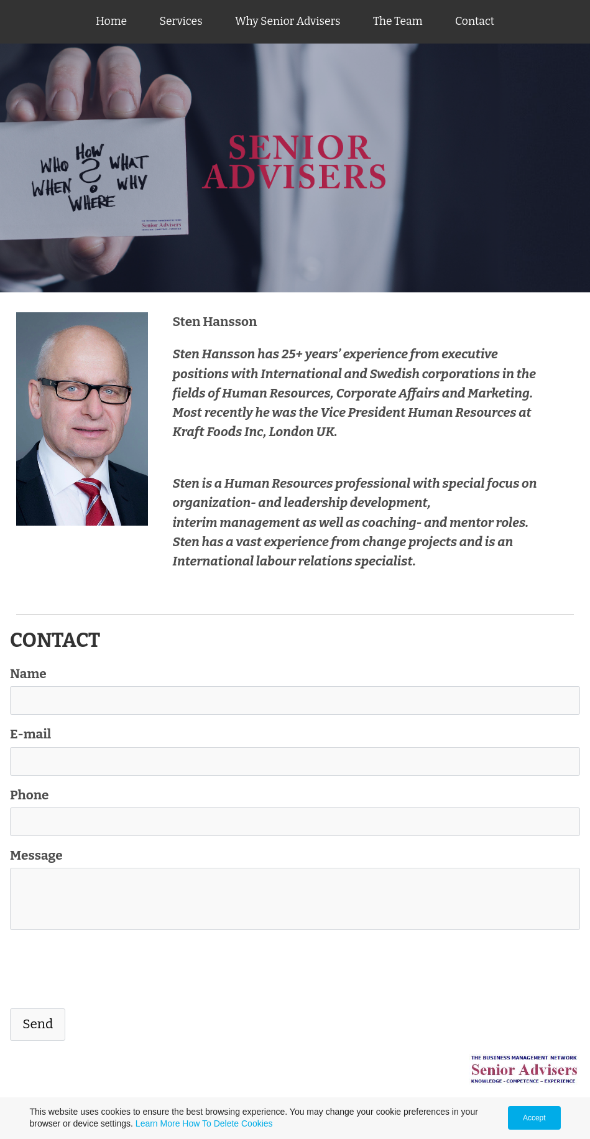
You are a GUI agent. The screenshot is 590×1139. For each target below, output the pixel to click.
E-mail (30, 734)
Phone (29, 795)
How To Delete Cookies (227, 1123)
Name (28, 674)
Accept (534, 1117)
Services (181, 21)
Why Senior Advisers (287, 21)
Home (111, 21)
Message (36, 855)
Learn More (158, 1123)
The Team (398, 21)
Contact (474, 21)
